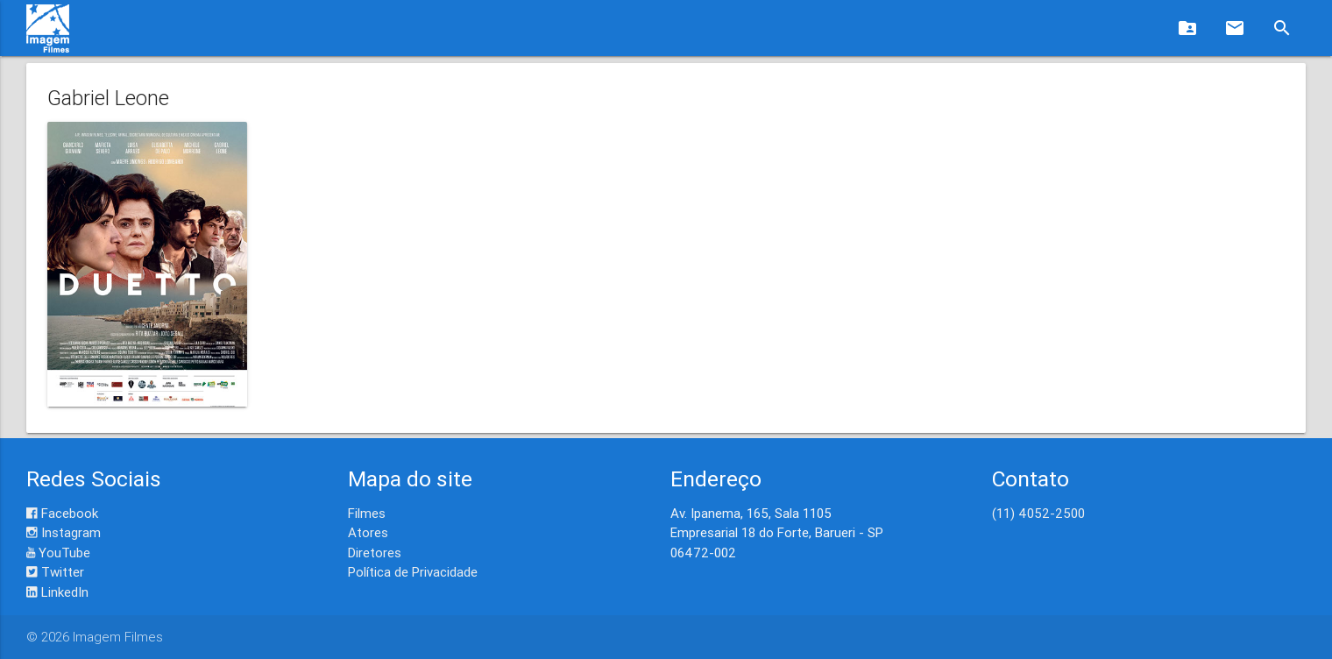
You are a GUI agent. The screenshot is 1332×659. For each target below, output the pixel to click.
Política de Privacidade (413, 571)
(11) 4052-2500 (1038, 513)
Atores (368, 532)
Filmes (367, 513)
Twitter (55, 571)
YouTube (58, 552)
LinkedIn (57, 592)
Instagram (63, 532)
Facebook (62, 513)
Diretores (374, 552)
